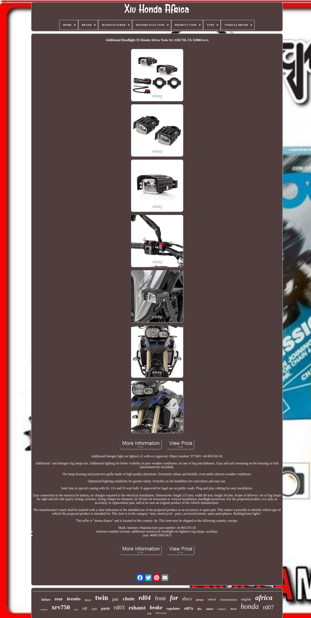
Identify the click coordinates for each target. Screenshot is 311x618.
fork (149, 613)
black (88, 600)
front (160, 598)
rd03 (119, 607)
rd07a (188, 608)
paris (105, 608)
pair (115, 599)
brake (156, 607)
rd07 (268, 607)
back (76, 609)
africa (263, 597)
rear (59, 598)
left (84, 608)
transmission (228, 599)
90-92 (234, 609)
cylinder (44, 609)
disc (199, 609)
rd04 (145, 597)
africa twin (161, 613)
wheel (212, 599)
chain (128, 598)
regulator (173, 609)
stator (209, 609)
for (174, 597)
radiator (221, 609)
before (45, 599)
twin (101, 597)
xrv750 (61, 607)
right (94, 609)
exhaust (137, 608)
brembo (73, 598)
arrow (200, 599)
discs (187, 598)
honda (250, 606)
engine (246, 599)
